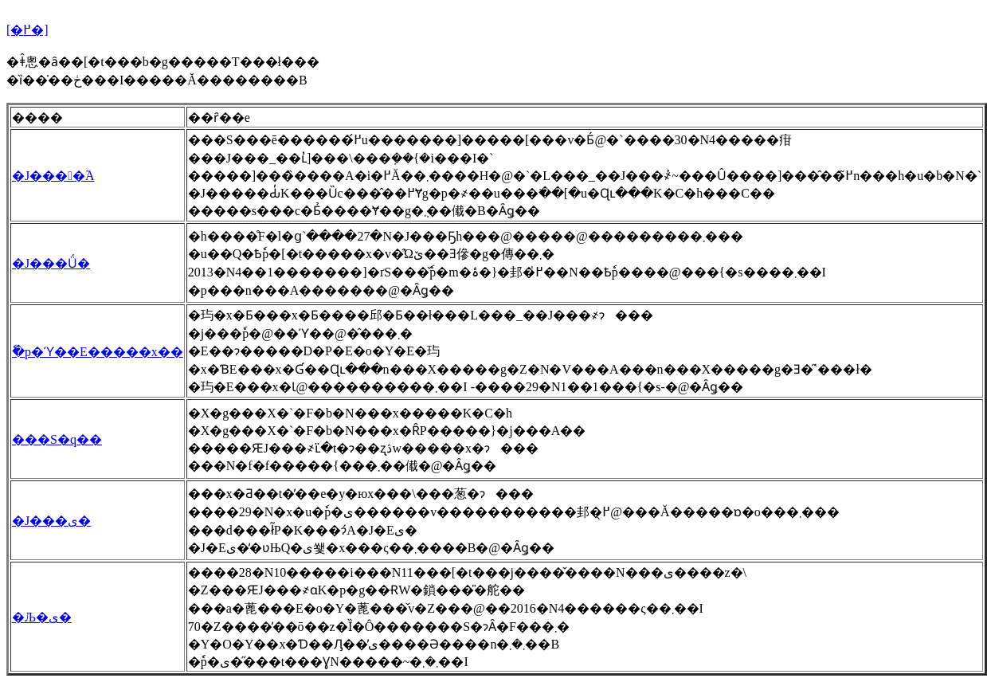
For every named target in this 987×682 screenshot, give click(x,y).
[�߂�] (27, 30)
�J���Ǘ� (51, 263)
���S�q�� (57, 439)
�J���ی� (51, 520)
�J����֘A (53, 175)
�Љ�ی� (42, 617)
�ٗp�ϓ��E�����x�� (97, 352)
